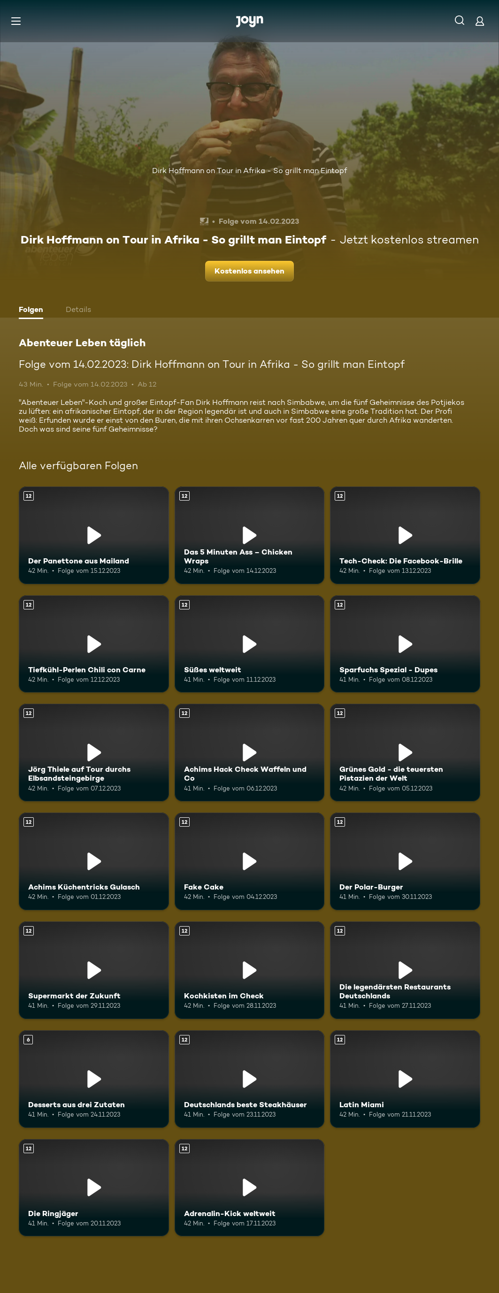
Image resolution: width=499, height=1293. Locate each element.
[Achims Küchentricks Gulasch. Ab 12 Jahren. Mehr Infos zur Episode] (94, 861)
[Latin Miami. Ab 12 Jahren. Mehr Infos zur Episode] (405, 1079)
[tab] (33, 310)
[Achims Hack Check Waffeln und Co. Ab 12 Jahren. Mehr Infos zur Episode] (250, 752)
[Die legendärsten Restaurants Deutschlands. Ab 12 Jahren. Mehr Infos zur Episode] (405, 970)
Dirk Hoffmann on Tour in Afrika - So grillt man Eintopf (249, 170)
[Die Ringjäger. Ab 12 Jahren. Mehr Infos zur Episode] (94, 1188)
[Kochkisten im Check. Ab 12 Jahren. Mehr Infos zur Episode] (250, 970)
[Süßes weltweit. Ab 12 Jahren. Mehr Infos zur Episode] (250, 644)
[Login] (479, 21)
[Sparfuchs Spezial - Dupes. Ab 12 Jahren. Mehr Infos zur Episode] (405, 644)
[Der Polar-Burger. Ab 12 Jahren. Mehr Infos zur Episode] (405, 861)
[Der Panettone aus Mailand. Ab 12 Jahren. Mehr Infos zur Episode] (94, 535)
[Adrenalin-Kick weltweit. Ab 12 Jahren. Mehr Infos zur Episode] (250, 1188)
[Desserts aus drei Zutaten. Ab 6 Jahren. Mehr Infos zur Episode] (94, 1079)
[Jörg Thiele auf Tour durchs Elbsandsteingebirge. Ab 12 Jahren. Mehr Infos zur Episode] (94, 752)
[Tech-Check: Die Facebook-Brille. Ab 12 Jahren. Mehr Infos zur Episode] (405, 535)
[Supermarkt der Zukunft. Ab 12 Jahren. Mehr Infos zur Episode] (94, 970)
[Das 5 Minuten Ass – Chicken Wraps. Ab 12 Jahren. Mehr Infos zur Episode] (250, 535)
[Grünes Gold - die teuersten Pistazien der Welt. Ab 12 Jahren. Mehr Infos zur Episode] (405, 752)
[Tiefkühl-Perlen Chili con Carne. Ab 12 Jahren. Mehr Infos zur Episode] (94, 644)
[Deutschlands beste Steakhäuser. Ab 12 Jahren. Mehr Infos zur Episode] (250, 1079)
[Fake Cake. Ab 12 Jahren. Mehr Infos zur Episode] (250, 861)
